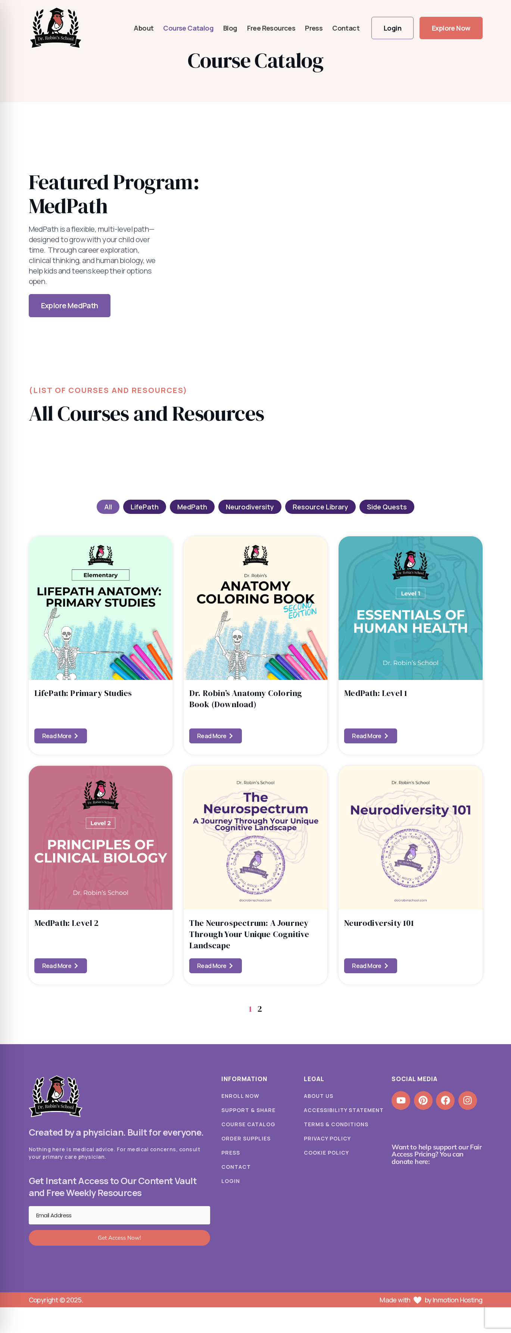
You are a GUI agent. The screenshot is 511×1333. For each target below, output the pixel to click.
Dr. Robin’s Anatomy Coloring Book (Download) (245, 698)
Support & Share (248, 1110)
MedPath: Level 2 (66, 922)
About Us (318, 1095)
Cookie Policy (326, 1152)
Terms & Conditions (336, 1124)
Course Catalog (188, 28)
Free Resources (271, 28)
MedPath (192, 506)
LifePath (145, 506)
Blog (230, 28)
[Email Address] (119, 1215)
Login (230, 1180)
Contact (345, 28)
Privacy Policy (327, 1138)
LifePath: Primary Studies (83, 693)
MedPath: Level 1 (375, 693)
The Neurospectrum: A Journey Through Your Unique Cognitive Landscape (249, 934)
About (143, 28)
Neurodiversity (250, 506)
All (108, 506)
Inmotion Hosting (457, 1299)
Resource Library (320, 506)
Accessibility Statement (344, 1110)
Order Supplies (246, 1138)
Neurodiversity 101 (379, 922)
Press (314, 28)
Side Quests (387, 506)
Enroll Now (240, 1095)
